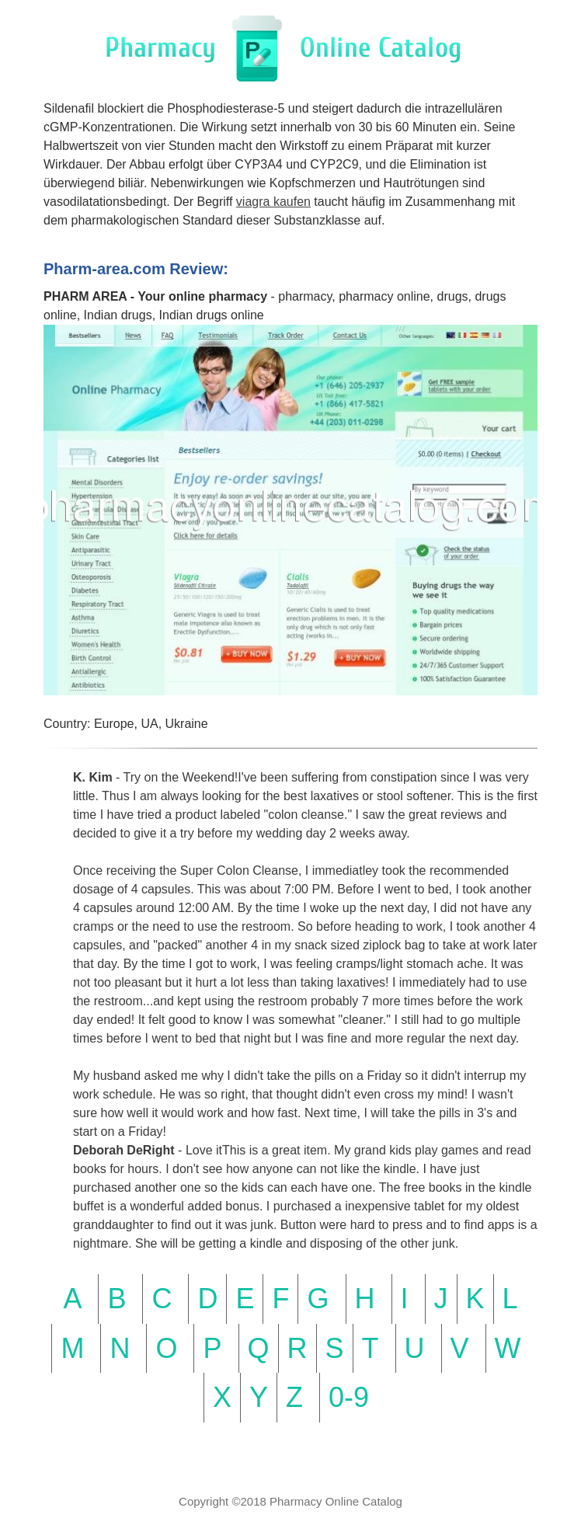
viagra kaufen (273, 201)
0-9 (349, 1397)
